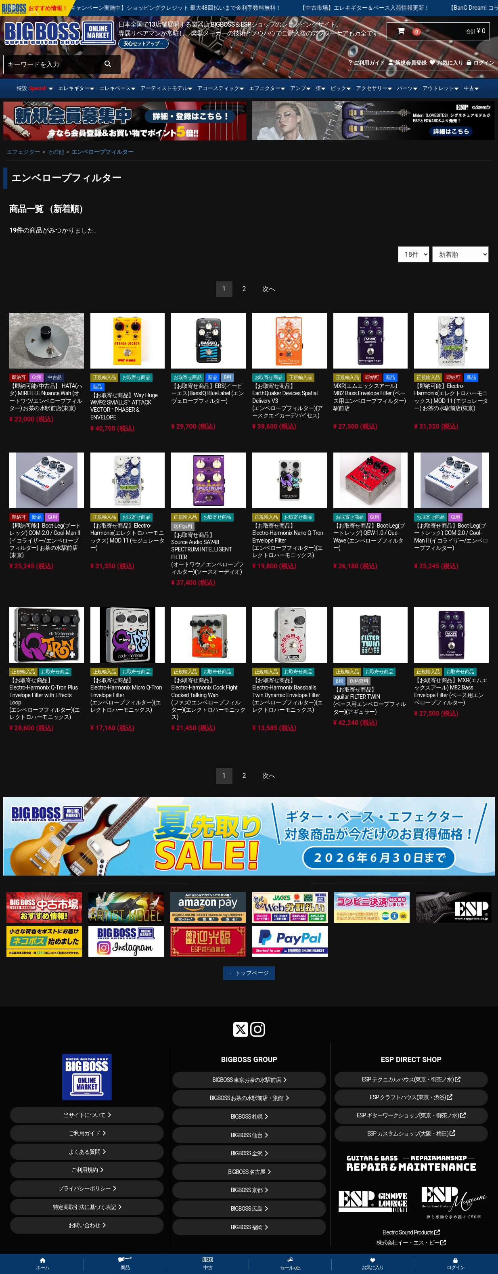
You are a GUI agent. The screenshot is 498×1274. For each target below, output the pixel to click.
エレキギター (74, 88)
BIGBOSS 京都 (247, 1190)
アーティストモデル (164, 88)
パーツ (405, 88)
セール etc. (290, 1264)
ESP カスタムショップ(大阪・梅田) (411, 1133)
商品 (125, 1263)
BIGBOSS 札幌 (247, 1116)
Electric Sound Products (411, 1232)
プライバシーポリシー (84, 1188)
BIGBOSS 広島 (247, 1208)
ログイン (480, 63)
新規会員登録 (407, 63)
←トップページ (249, 973)
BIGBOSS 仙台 (247, 1135)
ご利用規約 (84, 1170)
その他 (55, 152)
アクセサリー (371, 88)
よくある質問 (84, 1151)
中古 (469, 88)
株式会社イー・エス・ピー (411, 1242)
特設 (31, 88)
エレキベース (115, 88)
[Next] (269, 289)
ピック (338, 88)
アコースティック (218, 88)
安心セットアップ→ (143, 43)
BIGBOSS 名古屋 (246, 1172)
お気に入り (446, 63)
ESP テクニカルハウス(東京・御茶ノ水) (411, 1079)
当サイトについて (84, 1115)
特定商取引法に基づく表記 (84, 1207)
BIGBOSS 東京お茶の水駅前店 (246, 1080)
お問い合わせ (84, 1225)
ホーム (42, 1264)
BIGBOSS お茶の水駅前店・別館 (247, 1098)
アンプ (298, 88)
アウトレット (438, 88)
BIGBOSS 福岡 (247, 1227)
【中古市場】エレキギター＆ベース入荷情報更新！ (400, 7)
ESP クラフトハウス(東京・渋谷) (411, 1097)
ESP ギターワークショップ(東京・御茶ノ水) (411, 1115)
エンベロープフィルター (102, 152)
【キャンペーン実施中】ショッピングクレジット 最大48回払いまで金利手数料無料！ (208, 7)
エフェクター (264, 88)
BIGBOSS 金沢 (247, 1153)
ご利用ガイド (367, 63)
